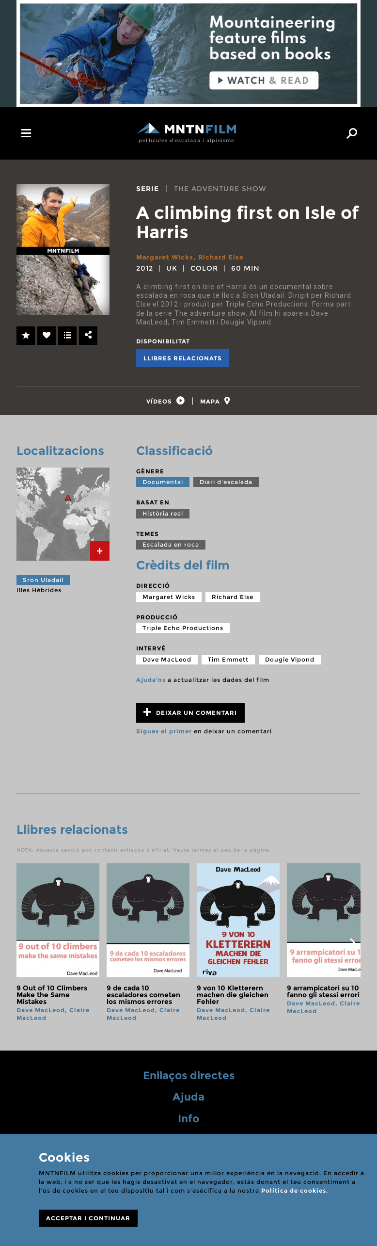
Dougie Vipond (289, 663)
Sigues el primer (164, 735)
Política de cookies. (294, 1190)
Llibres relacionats (182, 358)
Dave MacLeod (166, 663)
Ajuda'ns (151, 684)
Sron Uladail (43, 584)
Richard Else (225, 257)
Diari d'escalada (226, 486)
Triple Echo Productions (182, 632)
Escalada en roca (170, 548)
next (352, 947)
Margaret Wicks (166, 257)
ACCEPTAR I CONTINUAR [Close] (88, 1218)
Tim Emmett (228, 663)
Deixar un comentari (190, 716)
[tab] (162, 403)
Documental (162, 486)
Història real (162, 517)
